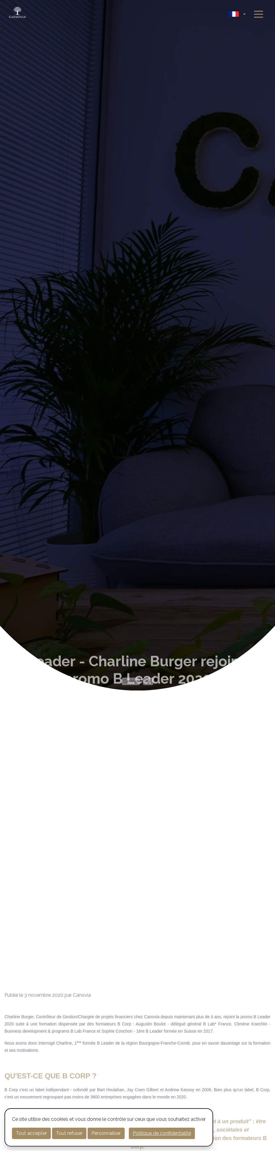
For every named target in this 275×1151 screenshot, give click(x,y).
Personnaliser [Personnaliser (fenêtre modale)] (106, 1133)
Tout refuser (69, 1133)
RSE (148, 681)
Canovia (130, 681)
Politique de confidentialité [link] (162, 1133)
